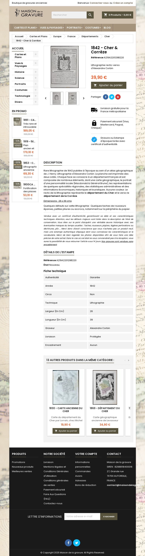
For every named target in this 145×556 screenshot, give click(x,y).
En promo (19, 111)
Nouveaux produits (22, 466)
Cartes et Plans (25, 27)
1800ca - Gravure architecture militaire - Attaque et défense (30, 184)
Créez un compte (123, 2)
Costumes (92, 27)
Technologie (22, 96)
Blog (107, 27)
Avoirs (78, 476)
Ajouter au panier (108, 85)
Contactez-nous (53, 503)
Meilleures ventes (22, 471)
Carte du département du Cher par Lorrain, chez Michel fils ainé (65, 420)
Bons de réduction (85, 485)
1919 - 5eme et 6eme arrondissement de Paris (30, 141)
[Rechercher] (72, 14)
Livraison (48, 462)
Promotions (18, 462)
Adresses (80, 480)
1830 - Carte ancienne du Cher (65, 409)
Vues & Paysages (51, 27)
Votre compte (86, 454)
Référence (97, 57)
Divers (18, 102)
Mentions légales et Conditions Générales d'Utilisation (56, 471)
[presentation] (91, 529)
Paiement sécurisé (54, 489)
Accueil (18, 48)
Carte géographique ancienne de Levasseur (105, 419)
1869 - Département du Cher (105, 409)
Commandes (83, 471)
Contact (114, 454)
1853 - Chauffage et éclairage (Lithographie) (30, 163)
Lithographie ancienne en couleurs (30, 171)
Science (19, 78)
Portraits (74, 27)
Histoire (19, 72)
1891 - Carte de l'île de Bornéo (30, 120)
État (46, 265)
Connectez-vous (99, 2)
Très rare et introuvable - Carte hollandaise (30, 128)
